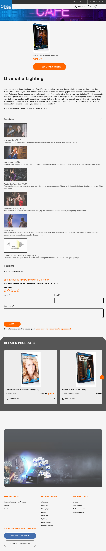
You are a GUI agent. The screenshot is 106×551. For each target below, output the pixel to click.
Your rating (9, 287)
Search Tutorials (20, 543)
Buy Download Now (49, 66)
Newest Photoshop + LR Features (15, 502)
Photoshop (44, 502)
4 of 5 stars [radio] (15, 290)
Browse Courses (20, 535)
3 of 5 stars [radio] (11, 290)
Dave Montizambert (50, 56)
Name (7, 295)
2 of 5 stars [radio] (8, 290)
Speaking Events (78, 512)
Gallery (6, 509)
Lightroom (44, 505)
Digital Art (44, 515)
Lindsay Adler (12, 393)
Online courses (46, 522)
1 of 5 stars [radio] (5, 290)
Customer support (79, 509)
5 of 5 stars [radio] (18, 290)
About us (75, 502)
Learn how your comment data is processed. (53, 329)
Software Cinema (47, 526)
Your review (9, 306)
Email (57, 295)
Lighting (43, 519)
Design (43, 512)
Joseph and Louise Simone (71, 393)
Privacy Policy (77, 505)
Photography (45, 509)
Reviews (6, 505)
